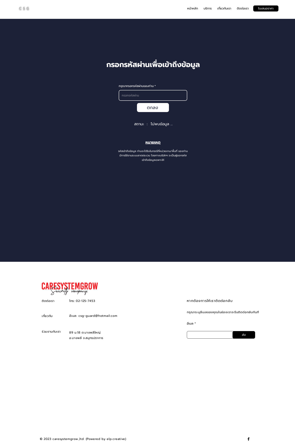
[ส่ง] (244, 335)
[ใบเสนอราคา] (265, 8)
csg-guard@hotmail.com (97, 316)
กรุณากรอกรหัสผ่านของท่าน (136, 85)
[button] (207, 8)
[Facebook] (248, 439)
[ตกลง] (153, 107)
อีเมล (190, 323)
